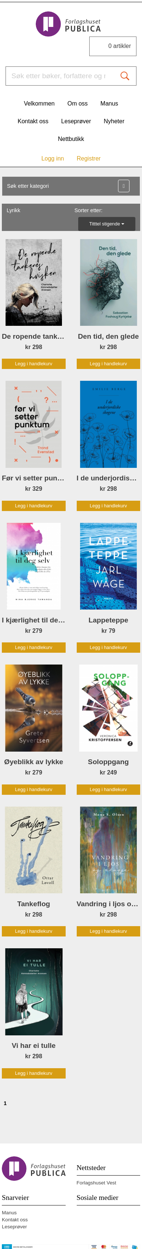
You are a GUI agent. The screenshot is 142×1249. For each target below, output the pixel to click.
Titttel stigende (106, 224)
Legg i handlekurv (33, 363)
